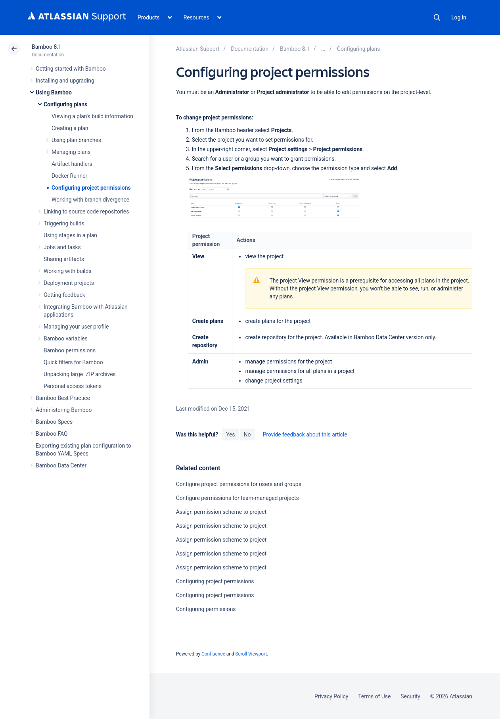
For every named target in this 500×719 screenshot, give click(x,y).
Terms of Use (374, 696)
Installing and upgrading (65, 80)
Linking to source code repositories (86, 211)
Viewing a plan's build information (92, 116)
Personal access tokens (73, 386)
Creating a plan (70, 128)
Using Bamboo (54, 92)
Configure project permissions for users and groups (238, 484)
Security (410, 696)
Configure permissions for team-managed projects (237, 498)
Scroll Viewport (251, 654)
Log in (458, 17)
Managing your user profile (76, 326)
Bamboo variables (66, 338)
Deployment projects (69, 283)
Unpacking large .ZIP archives (80, 374)
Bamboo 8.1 (46, 47)
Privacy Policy (331, 696)
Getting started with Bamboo (71, 68)
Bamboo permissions (70, 350)
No (247, 434)
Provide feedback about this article (304, 434)
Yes (230, 434)
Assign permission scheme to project (221, 512)
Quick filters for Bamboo (73, 362)
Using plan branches (76, 140)
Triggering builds (64, 223)
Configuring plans (65, 104)
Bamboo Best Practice (63, 398)
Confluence (213, 654)
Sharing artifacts (64, 259)
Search (437, 17)
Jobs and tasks (62, 247)
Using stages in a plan (70, 235)
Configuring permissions (206, 609)
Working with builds (67, 271)
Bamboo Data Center (61, 465)
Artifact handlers (72, 164)
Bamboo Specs (54, 422)
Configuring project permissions (91, 188)
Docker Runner (69, 176)
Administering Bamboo (64, 410)
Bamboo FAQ (51, 434)
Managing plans (71, 152)
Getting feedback (64, 295)
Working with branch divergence (90, 199)
